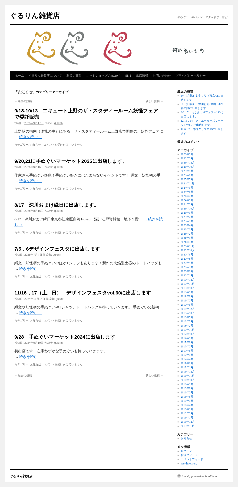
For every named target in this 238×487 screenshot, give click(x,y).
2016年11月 (188, 375)
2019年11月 (188, 283)
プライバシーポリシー (190, 75)
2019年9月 (187, 292)
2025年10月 (188, 166)
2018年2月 (187, 325)
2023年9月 (187, 212)
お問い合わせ (162, 75)
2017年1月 (187, 367)
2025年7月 (187, 179)
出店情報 (142, 75)
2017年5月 (187, 354)
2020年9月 (187, 254)
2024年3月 (187, 204)
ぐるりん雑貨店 (35, 16)
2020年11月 (188, 246)
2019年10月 (188, 288)
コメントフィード (192, 459)
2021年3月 (187, 242)
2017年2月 (187, 363)
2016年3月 (187, 409)
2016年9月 (187, 384)
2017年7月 (187, 346)
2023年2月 (187, 233)
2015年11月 (188, 426)
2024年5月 (187, 200)
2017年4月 (187, 359)
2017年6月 (187, 350)
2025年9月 (187, 171)
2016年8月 (187, 388)
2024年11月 (188, 183)
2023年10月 (188, 208)
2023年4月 (187, 225)
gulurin (58, 123)
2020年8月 (187, 258)
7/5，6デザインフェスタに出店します (57, 249)
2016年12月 (188, 371)
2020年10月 (188, 250)
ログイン (186, 451)
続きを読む (30, 137)
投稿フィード (189, 455)
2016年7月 (187, 392)
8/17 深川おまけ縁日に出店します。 (56, 205)
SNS (128, 75)
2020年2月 (187, 271)
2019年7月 (187, 300)
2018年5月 (187, 321)
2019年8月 (187, 296)
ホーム (19, 75)
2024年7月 (187, 196)
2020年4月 (187, 263)
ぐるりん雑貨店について (45, 75)
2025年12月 (188, 162)
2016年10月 (188, 380)
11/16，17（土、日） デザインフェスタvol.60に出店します (82, 292)
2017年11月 (188, 329)
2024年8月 (187, 191)
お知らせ (35, 144)
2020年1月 (187, 275)
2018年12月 (188, 309)
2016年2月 (187, 413)
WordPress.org (189, 463)
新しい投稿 (154, 101)
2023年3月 (187, 229)
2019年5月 (187, 304)
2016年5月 (187, 400)
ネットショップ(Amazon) (103, 75)
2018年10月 (188, 313)
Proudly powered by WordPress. (200, 476)
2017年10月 (188, 334)
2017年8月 (187, 342)
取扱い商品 (74, 75)
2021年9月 (187, 237)
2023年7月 (187, 217)
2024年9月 (187, 187)
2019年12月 (188, 279)
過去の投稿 (23, 101)
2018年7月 (187, 317)
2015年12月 (188, 421)
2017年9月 (187, 338)
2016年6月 (187, 396)
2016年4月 (187, 405)
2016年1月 (187, 417)
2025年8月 (187, 175)
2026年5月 (187, 154)
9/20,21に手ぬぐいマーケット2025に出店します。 (70, 161)
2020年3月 (187, 267)
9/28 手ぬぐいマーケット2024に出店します (65, 337)
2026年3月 (187, 158)
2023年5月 (187, 221)
